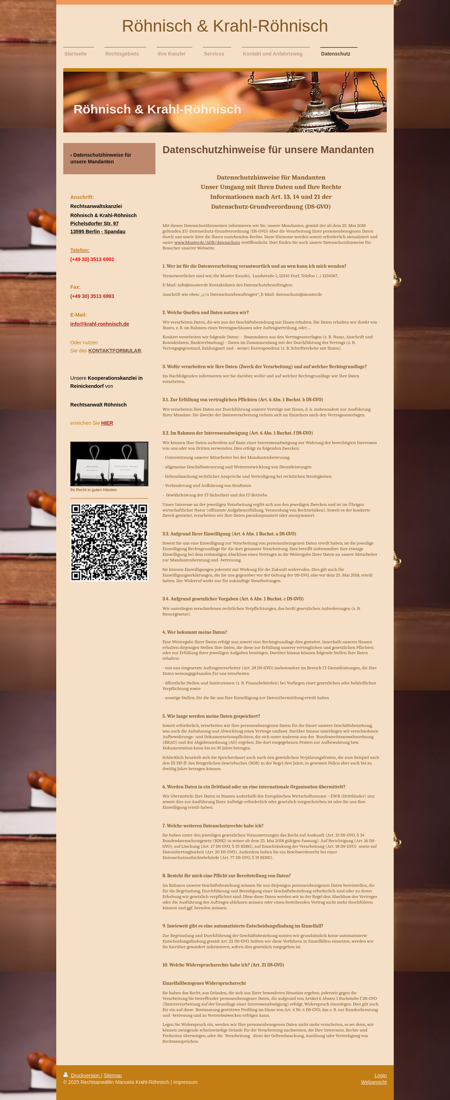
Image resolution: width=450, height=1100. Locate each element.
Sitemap (113, 1075)
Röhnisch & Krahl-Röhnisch (225, 26)
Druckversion (82, 1075)
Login (381, 1075)
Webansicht (374, 1082)
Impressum (185, 1082)
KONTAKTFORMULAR (114, 350)
